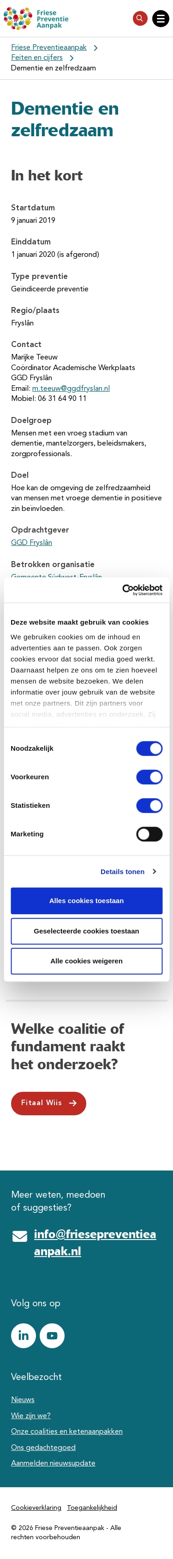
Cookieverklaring (36, 1508)
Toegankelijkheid (92, 1508)
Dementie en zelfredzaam (53, 68)
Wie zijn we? (31, 1416)
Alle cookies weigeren (86, 961)
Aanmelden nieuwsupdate (53, 1463)
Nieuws (23, 1400)
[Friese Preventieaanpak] (36, 18)
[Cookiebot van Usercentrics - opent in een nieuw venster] (123, 590)
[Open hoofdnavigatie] (160, 18)
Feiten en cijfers (37, 58)
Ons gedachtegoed (43, 1448)
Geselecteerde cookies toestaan (86, 931)
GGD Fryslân (31, 543)
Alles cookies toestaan (86, 900)
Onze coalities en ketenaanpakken (67, 1432)
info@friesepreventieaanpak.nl (95, 1242)
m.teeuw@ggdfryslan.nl (71, 389)
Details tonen (122, 871)
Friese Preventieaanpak (49, 48)
